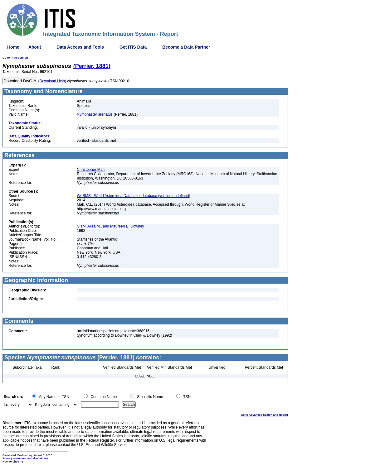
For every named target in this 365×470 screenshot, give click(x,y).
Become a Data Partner (186, 47)
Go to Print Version (15, 57)
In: (6, 404)
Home (13, 47)
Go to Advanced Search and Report (264, 414)
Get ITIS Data (133, 47)
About (34, 47)
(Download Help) (52, 81)
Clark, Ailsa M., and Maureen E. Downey (110, 226)
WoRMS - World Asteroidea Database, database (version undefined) (133, 196)
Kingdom (42, 404)
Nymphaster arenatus (95, 114)
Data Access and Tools (80, 47)
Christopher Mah (91, 169)
